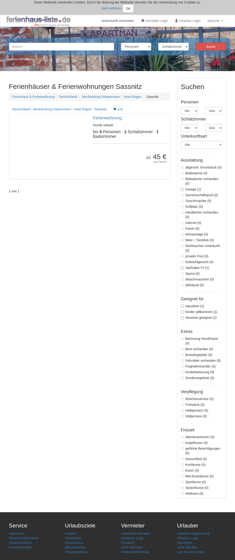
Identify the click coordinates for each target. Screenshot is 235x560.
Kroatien (71, 533)
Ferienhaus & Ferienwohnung (33, 97)
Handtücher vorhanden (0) (199, 215)
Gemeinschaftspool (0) (199, 195)
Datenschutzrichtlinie (24, 538)
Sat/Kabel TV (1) (195, 268)
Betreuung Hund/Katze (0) (199, 341)
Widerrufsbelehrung (135, 552)
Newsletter (184, 543)
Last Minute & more (191, 552)
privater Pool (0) (195, 256)
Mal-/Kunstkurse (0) (197, 476)
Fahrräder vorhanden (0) (201, 360)
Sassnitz (100, 109)
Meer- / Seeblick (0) (197, 240)
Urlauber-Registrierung (193, 533)
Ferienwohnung (107, 118)
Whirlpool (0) (192, 285)
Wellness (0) (192, 493)
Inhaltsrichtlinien (20, 543)
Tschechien (73, 538)
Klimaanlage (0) (194, 234)
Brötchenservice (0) (197, 399)
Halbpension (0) (194, 410)
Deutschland (68, 97)
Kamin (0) (190, 228)
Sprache (215, 21)
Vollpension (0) (194, 416)
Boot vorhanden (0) (197, 349)
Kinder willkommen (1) (199, 312)
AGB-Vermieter (132, 547)
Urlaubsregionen (77, 552)
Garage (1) (191, 189)
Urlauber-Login (188, 21)
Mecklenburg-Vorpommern (101, 97)
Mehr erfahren (112, 8)
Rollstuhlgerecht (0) (197, 262)
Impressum (17, 533)
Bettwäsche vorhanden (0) (199, 181)
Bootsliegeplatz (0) (196, 355)
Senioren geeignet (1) (199, 317)
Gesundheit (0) (194, 459)
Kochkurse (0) (193, 465)
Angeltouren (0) (194, 443)
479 (118, 109)
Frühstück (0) (192, 404)
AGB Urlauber (187, 547)
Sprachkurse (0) (195, 488)
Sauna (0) (190, 273)
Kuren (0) (190, 470)
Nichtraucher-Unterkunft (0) (200, 248)
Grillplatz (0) (192, 206)
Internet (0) (191, 223)
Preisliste (127, 543)
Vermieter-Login (154, 21)
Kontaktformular (20, 547)
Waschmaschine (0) (197, 279)
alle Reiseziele (75, 547)
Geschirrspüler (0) (196, 201)
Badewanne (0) (194, 173)
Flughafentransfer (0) (198, 366)
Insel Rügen (133, 97)
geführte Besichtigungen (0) (200, 451)
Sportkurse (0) (193, 482)
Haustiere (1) (192, 306)
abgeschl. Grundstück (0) (201, 167)
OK (128, 8)
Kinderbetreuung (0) (197, 372)
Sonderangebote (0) (197, 378)
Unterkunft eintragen (135, 533)
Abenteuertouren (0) (197, 437)
